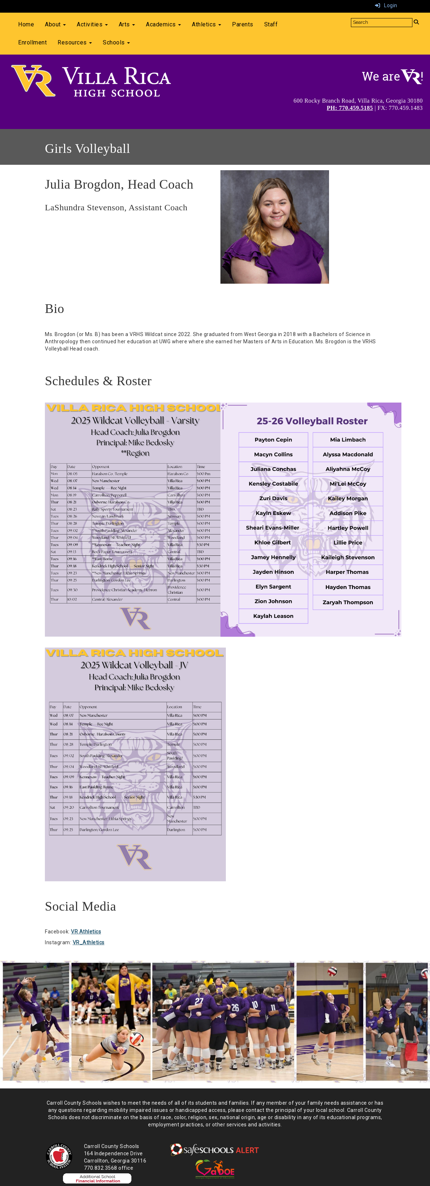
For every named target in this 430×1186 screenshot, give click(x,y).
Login (386, 5)
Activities (92, 24)
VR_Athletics (89, 942)
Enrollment (32, 42)
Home (26, 24)
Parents (242, 24)
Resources (75, 42)
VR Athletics (86, 931)
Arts (127, 24)
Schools (116, 42)
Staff (271, 24)
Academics (163, 24)
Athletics (206, 24)
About (55, 24)
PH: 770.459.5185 (350, 108)
